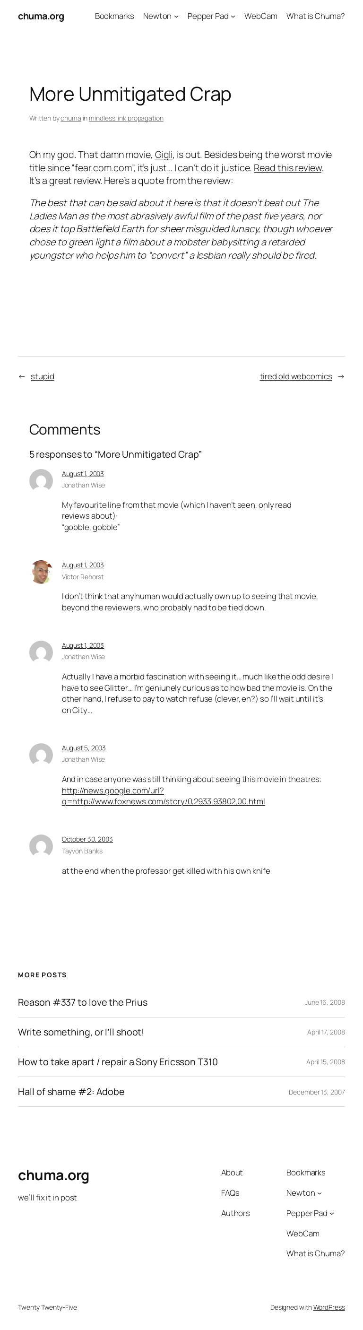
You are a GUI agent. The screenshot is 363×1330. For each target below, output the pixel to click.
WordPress (329, 1307)
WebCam (260, 15)
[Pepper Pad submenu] (233, 16)
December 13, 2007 (317, 1091)
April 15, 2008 (325, 1061)
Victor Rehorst (83, 576)
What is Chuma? (315, 15)
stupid (42, 376)
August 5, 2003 (84, 747)
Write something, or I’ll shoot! (81, 1032)
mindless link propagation (126, 117)
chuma (70, 117)
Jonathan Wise (83, 484)
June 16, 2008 (325, 1002)
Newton (157, 15)
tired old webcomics (296, 376)
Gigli (164, 154)
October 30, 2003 (87, 839)
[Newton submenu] (176, 16)
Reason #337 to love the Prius (82, 1002)
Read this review (287, 167)
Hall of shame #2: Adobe (71, 1092)
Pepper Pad (208, 15)
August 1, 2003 (83, 473)
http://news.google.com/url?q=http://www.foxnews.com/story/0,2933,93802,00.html (163, 796)
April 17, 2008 (326, 1031)
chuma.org (41, 15)
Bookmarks (114, 15)
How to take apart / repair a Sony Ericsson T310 (117, 1062)
